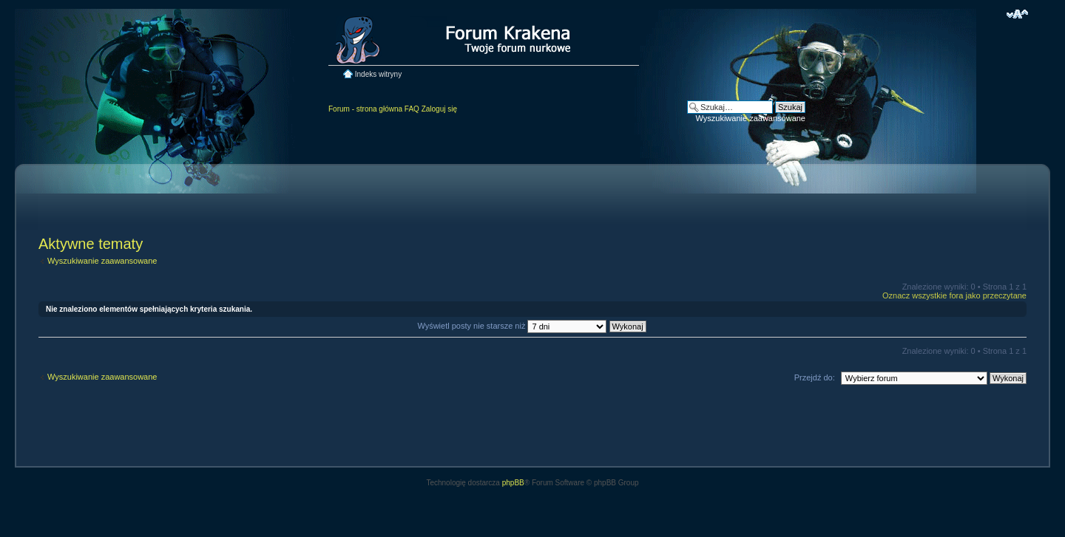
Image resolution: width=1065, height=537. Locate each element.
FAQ (412, 109)
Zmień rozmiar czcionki (1017, 14)
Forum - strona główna (365, 109)
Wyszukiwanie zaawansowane (750, 118)
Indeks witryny (378, 74)
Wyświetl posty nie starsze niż (531, 325)
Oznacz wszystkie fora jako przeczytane (954, 295)
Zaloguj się (439, 109)
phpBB (513, 483)
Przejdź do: (814, 377)
